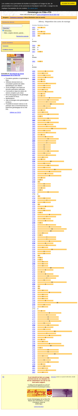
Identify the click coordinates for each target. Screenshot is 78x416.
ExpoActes (53, 376)
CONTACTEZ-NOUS (38, 406)
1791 (33, 348)
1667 (33, 94)
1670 (33, 100)
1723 (33, 208)
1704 (33, 169)
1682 (33, 124)
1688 (33, 137)
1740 (33, 243)
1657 (33, 73)
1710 (33, 182)
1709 (33, 180)
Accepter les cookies (68, 3)
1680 (33, 120)
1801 (33, 368)
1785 (33, 335)
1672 (33, 104)
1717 (33, 196)
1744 (33, 251)
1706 (33, 173)
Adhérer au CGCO (15, 112)
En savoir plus (33, 8)
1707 (33, 175)
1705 (33, 171)
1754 (33, 272)
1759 (33, 282)
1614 (33, 31)
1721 (33, 204)
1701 (33, 163)
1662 (33, 83)
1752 (33, 268)
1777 (33, 319)
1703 (33, 167)
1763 (33, 290)
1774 (33, 313)
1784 (33, 333)
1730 (33, 223)
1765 (33, 294)
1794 (33, 354)
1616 (33, 36)
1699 (33, 159)
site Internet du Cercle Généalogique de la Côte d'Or (12, 74)
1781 (33, 327)
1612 (33, 27)
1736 (33, 235)
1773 (33, 311)
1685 (33, 130)
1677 (33, 114)
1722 (33, 206)
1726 (33, 214)
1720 (33, 202)
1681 (33, 122)
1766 (33, 296)
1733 (33, 229)
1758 (33, 280)
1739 (33, 241)
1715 (33, 192)
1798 (33, 362)
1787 (33, 339)
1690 (33, 141)
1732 (33, 227)
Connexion (5, 46)
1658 (33, 75)
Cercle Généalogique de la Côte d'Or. (48, 14)
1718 (33, 198)
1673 (33, 106)
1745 (33, 253)
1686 (33, 132)
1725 (33, 212)
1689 (33, 139)
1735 (33, 233)
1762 (33, 288)
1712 (33, 186)
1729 (33, 221)
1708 (33, 178)
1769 (33, 302)
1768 (33, 300)
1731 (33, 225)
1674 (33, 108)
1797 (33, 360)
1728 (33, 218)
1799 (33, 364)
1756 (33, 276)
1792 (33, 350)
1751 (33, 266)
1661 (33, 81)
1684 (33, 128)
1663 (33, 85)
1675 (33, 110)
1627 (33, 51)
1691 (33, 143)
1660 (33, 79)
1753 (33, 270)
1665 (33, 89)
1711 (33, 184)
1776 (33, 317)
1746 (33, 255)
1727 (33, 216)
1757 (33, 278)
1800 (33, 366)
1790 (33, 345)
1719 (33, 200)
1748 (33, 259)
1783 (33, 331)
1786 (33, 337)
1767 (33, 298)
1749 (33, 262)
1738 (33, 239)
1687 (33, 135)
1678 (33, 116)
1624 (33, 45)
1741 (33, 245)
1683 (33, 126)
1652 (33, 61)
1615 (33, 33)
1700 (33, 161)
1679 (33, 118)
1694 (33, 149)
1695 (33, 151)
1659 (33, 77)
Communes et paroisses (16, 17)
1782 (33, 329)
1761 (33, 286)
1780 (33, 325)
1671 (33, 102)
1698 (33, 157)
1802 (33, 370)
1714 (33, 190)
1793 (33, 352)
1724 (33, 210)
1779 (33, 323)
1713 (33, 188)
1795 (33, 356)
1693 (33, 147)
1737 (33, 237)
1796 (33, 358)
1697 (33, 155)
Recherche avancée (22, 36)
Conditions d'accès (7, 49)
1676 (33, 112)
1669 (33, 98)
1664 (33, 87)
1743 (33, 249)
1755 (33, 274)
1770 (33, 305)
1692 (33, 145)
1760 (33, 284)
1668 (33, 96)
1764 (33, 292)
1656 (33, 71)
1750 (33, 264)
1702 (33, 165)
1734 (33, 231)
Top (3, 376)
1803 (33, 372)
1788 (33, 341)
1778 (33, 321)
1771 (33, 307)
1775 (33, 315)
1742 (33, 247)
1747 (33, 257)
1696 (33, 153)
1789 (33, 343)
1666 (33, 92)
